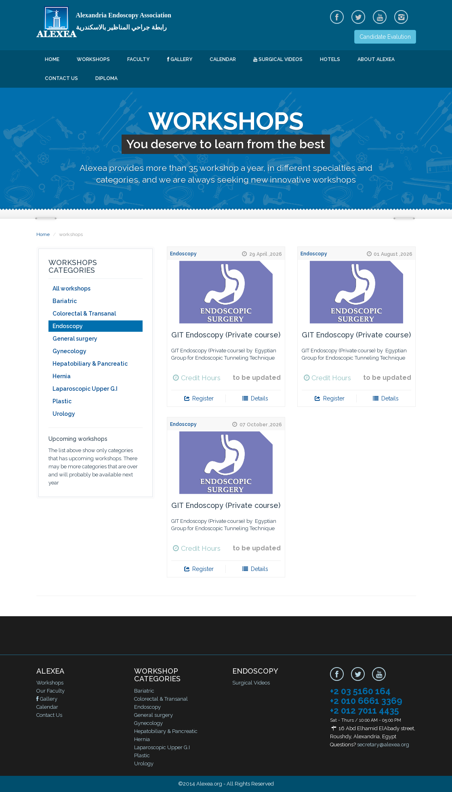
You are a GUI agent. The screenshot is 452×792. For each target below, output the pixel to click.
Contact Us (61, 78)
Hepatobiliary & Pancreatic (90, 363)
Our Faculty (50, 691)
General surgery (75, 338)
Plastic (62, 401)
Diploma (106, 78)
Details (254, 398)
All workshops (71, 288)
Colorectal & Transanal (84, 313)
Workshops (93, 59)
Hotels (330, 59)
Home (52, 59)
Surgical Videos (278, 59)
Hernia (62, 376)
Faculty (138, 59)
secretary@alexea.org (383, 744)
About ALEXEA (376, 59)
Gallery (179, 59)
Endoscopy (68, 326)
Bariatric (65, 301)
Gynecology (69, 351)
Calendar (223, 59)
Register (198, 398)
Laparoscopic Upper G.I (85, 388)
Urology (64, 414)
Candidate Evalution (385, 37)
